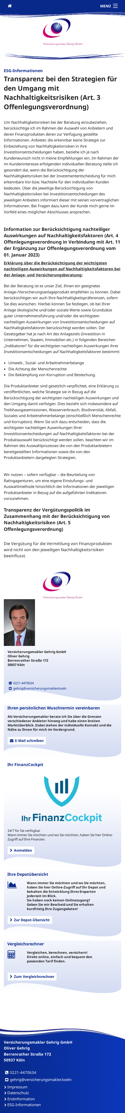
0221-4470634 (21, 683)
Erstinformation (21, 1098)
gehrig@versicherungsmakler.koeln (37, 688)
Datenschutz (18, 1092)
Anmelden (21, 850)
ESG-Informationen (24, 1104)
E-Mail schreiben (27, 740)
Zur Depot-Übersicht (30, 919)
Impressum (17, 1086)
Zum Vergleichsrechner (32, 976)
